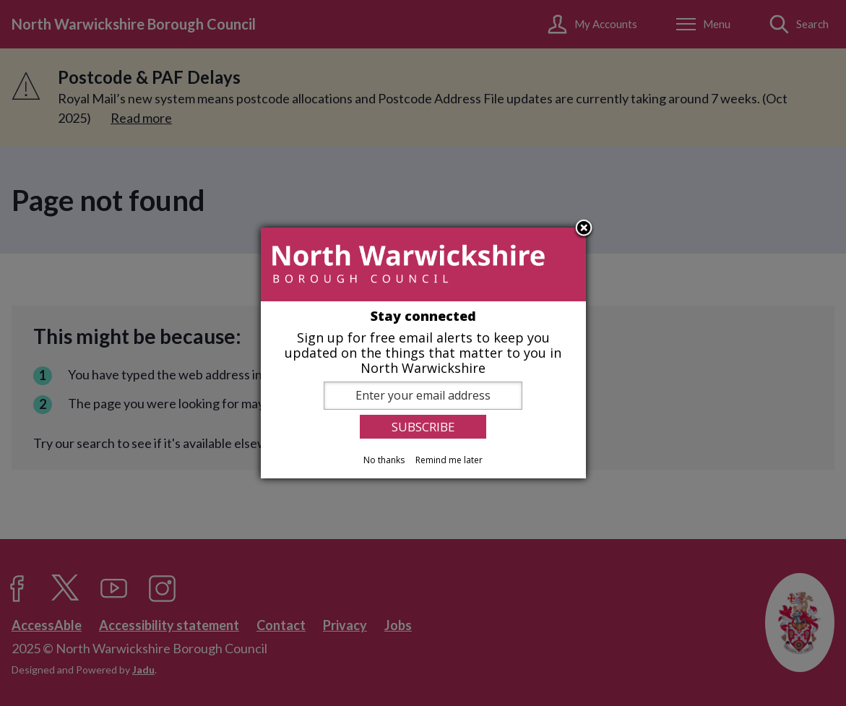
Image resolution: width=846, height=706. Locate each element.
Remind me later (449, 460)
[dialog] (423, 353)
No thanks (384, 460)
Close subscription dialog (584, 229)
